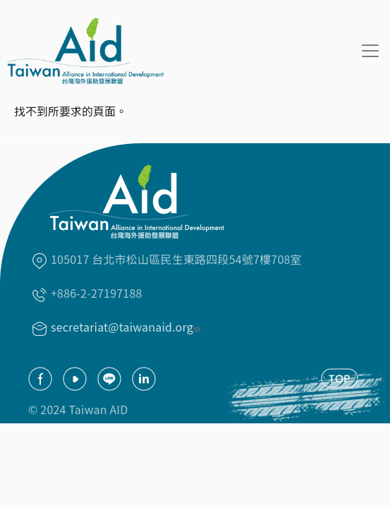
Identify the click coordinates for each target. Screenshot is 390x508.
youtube (75, 379)
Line (109, 379)
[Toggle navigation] (370, 51)
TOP (339, 378)
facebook (40, 379)
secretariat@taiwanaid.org (127, 326)
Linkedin (144, 379)
